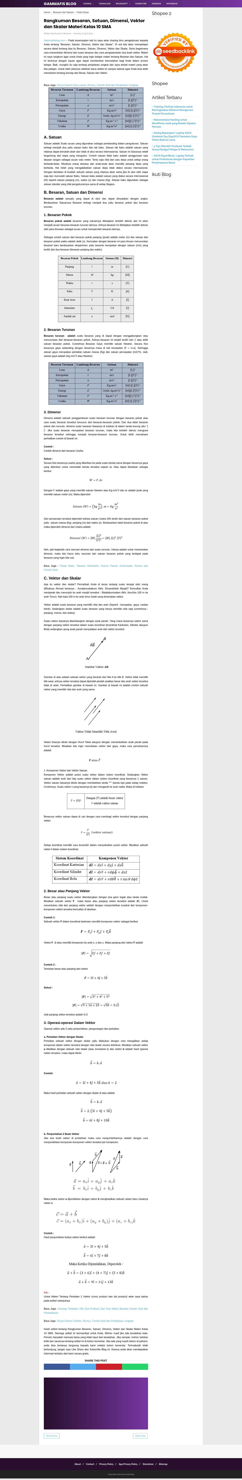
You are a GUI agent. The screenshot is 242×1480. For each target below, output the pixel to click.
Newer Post (51, 1437)
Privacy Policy (105, 1465)
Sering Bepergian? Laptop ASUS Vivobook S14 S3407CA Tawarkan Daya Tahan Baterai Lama (174, 136)
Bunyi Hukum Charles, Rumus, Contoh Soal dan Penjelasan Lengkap (96, 1322)
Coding (87, 4)
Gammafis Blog (60, 3)
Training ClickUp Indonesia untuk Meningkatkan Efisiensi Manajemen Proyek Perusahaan (172, 110)
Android (156, 4)
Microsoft (122, 4)
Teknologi (105, 4)
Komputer (140, 4)
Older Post (140, 1437)
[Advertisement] (96, 1403)
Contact (88, 1465)
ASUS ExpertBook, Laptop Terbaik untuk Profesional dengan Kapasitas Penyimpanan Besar (173, 159)
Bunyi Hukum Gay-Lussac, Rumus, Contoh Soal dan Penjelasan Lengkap (98, 86)
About (74, 1465)
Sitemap (167, 1465)
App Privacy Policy (128, 1465)
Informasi (172, 4)
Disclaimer (150, 1465)
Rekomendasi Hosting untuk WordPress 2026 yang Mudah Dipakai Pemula (174, 123)
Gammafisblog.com (54, 41)
